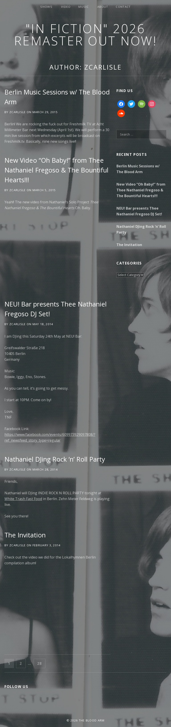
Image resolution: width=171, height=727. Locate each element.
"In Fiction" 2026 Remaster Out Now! (85, 34)
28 (41, 663)
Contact (123, 7)
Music (83, 7)
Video (66, 7)
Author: (85, 67)
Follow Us (16, 686)
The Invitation (25, 535)
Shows (46, 7)
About (102, 7)
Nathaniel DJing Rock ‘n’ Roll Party (54, 459)
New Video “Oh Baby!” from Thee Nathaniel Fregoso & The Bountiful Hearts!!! (56, 170)
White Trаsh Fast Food (23, 498)
